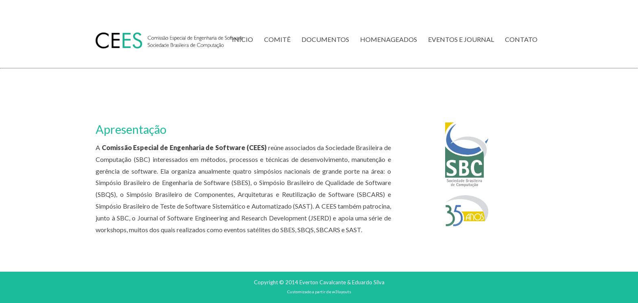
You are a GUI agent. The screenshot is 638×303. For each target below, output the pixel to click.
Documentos (325, 39)
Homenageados (388, 39)
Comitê (277, 39)
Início (242, 39)
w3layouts (341, 291)
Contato (521, 39)
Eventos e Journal (461, 39)
